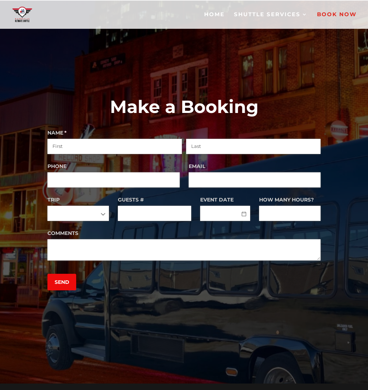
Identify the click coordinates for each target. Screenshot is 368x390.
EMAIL (197, 166)
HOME (214, 15)
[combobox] (78, 213)
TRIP (53, 199)
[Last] (253, 146)
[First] (114, 146)
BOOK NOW (336, 15)
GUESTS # (131, 199)
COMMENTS (62, 233)
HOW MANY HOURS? (286, 199)
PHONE (56, 166)
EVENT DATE (217, 199)
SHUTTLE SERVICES (267, 15)
